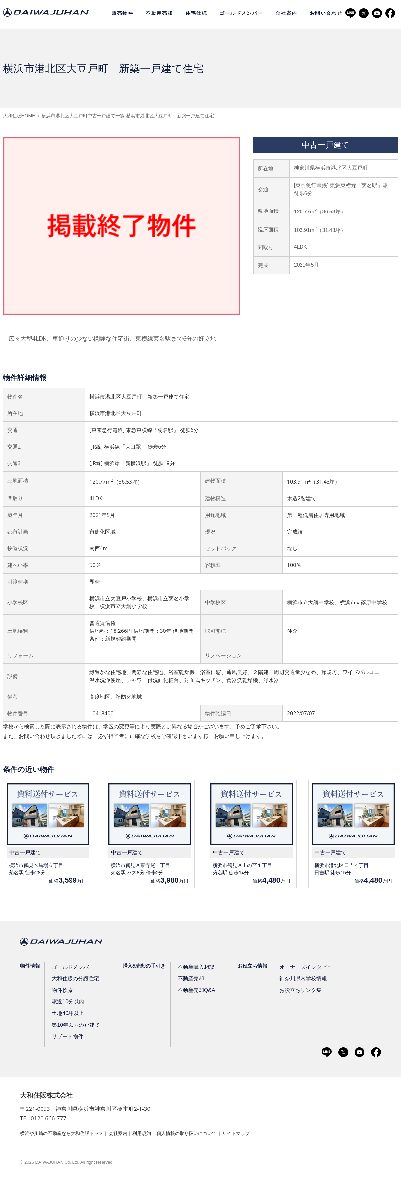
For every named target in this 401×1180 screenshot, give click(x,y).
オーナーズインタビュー (305, 968)
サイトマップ (267, 1134)
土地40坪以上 (68, 1014)
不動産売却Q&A (194, 991)
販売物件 (122, 13)
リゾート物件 (67, 1038)
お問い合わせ (326, 13)
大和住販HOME (19, 115)
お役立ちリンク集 (297, 991)
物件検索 (62, 991)
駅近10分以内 (68, 1003)
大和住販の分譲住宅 (75, 980)
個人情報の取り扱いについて (210, 1134)
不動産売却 (159, 13)
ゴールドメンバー (241, 13)
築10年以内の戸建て (75, 1026)
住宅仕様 (196, 13)
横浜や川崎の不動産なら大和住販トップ (67, 1134)
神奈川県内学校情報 (300, 980)
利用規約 (159, 1134)
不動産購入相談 (194, 968)
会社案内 (286, 13)
